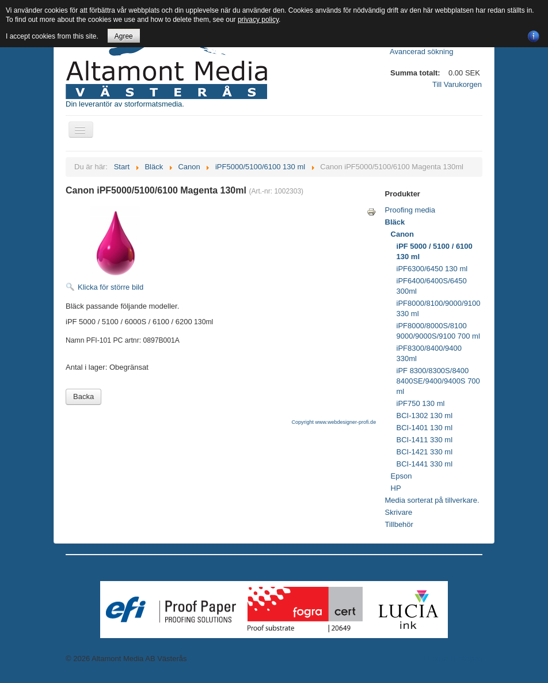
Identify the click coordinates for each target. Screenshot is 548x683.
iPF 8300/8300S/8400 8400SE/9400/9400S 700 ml (438, 381)
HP (396, 488)
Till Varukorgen (457, 84)
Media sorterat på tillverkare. (432, 500)
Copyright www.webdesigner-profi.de (334, 422)
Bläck (395, 222)
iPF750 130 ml (421, 403)
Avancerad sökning (421, 51)
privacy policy (258, 20)
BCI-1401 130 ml (425, 427)
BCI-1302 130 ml (425, 415)
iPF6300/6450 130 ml (432, 268)
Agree (124, 36)
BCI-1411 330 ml (425, 439)
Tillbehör (399, 524)
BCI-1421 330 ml (425, 451)
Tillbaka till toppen (452, 658)
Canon (402, 234)
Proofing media (410, 210)
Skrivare (399, 512)
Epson (401, 476)
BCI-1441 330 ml (425, 464)
